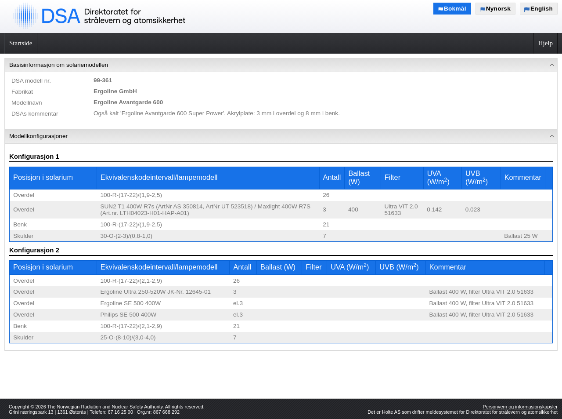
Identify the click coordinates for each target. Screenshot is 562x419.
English (541, 8)
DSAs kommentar (34, 113)
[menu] (281, 204)
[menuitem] (281, 94)
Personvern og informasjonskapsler (520, 406)
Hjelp (545, 43)
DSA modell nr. (31, 80)
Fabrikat (22, 91)
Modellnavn (26, 102)
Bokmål (455, 8)
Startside (20, 43)
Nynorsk (498, 8)
